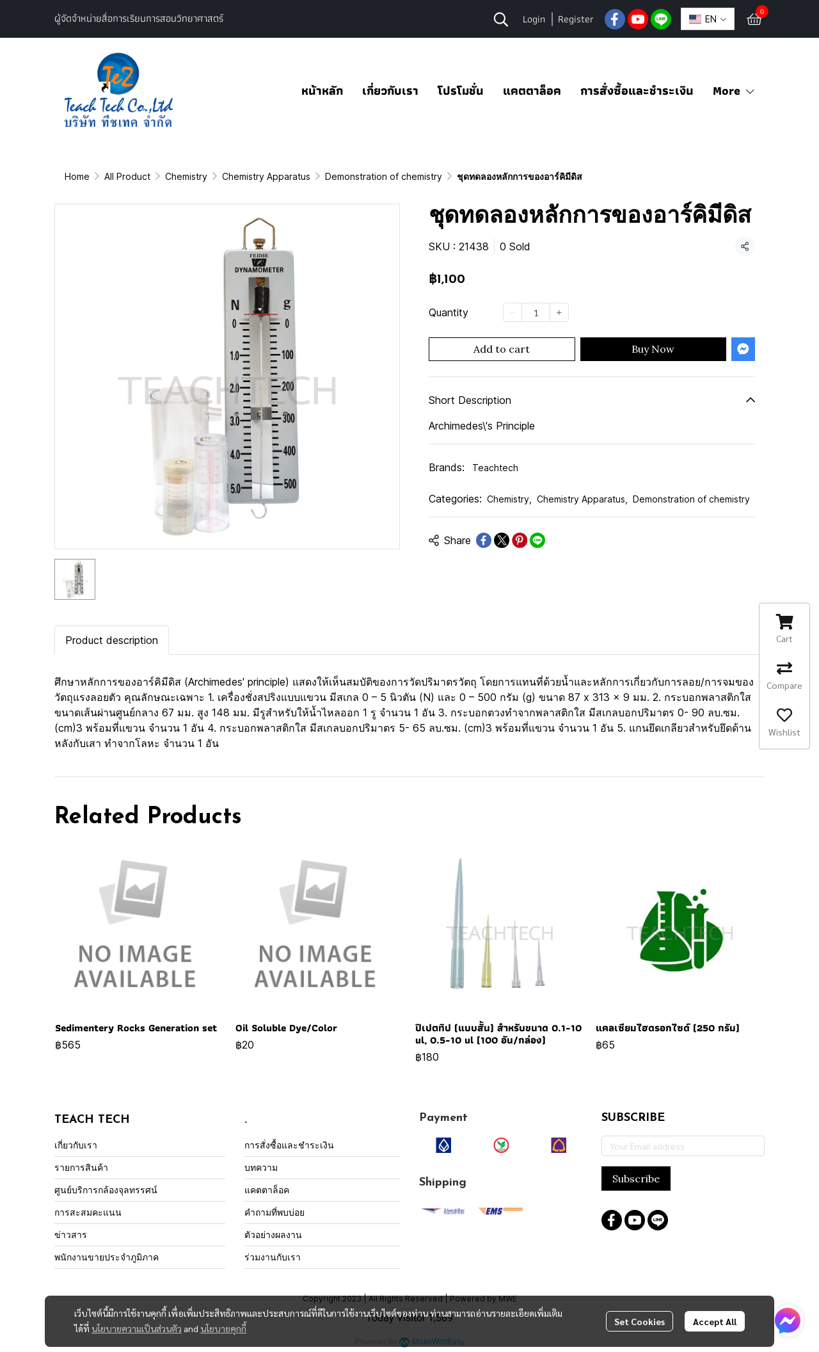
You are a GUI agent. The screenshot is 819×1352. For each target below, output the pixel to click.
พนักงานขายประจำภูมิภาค (106, 1256)
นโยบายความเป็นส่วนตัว (136, 1328)
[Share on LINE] (537, 540)
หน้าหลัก (322, 91)
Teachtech (495, 467)
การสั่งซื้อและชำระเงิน (637, 91)
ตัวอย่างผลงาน (273, 1234)
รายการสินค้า (81, 1167)
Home (77, 176)
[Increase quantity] (559, 312)
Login (534, 19)
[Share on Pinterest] (519, 540)
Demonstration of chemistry (383, 176)
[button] (501, 19)
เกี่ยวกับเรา (390, 91)
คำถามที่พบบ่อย (274, 1212)
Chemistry (186, 176)
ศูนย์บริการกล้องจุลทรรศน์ (105, 1189)
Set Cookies (639, 1321)
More (734, 91)
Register (576, 19)
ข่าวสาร (70, 1234)
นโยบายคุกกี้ (223, 1328)
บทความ (261, 1167)
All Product (127, 176)
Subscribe (636, 1178)
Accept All (714, 1321)
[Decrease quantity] (512, 312)
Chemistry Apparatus (266, 176)
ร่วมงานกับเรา (272, 1256)
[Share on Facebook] (483, 540)
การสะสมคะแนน (88, 1212)
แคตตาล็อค (532, 91)
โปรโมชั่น (461, 91)
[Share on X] (501, 540)
